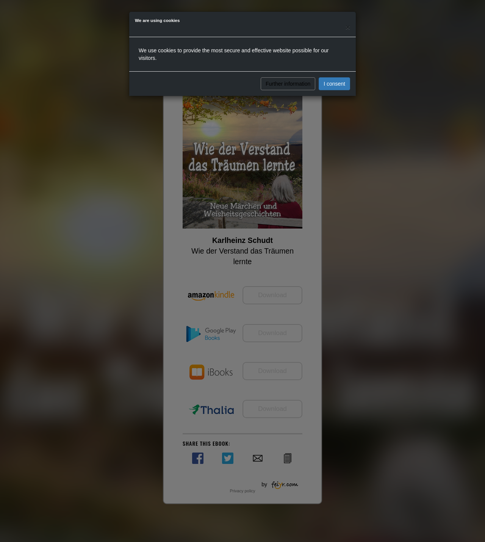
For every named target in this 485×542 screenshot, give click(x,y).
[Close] (348, 27)
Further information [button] (288, 84)
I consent (334, 84)
